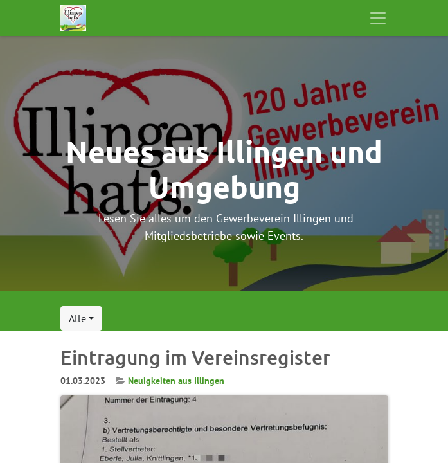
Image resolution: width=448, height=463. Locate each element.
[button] (81, 318)
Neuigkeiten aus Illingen (176, 380)
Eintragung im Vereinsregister (195, 357)
